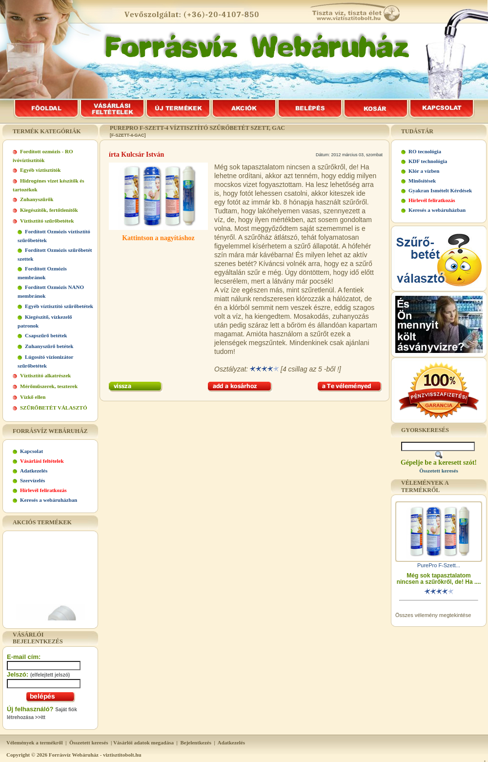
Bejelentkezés (195, 742)
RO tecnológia (424, 151)
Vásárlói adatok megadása (143, 742)
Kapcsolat (31, 451)
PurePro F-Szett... (438, 565)
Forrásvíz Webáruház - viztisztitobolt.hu (95, 755)
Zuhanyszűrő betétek (49, 346)
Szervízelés (32, 480)
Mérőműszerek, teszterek (49, 386)
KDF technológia (427, 161)
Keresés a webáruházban (48, 500)
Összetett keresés (88, 742)
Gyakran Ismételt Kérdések (440, 190)
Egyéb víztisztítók (40, 170)
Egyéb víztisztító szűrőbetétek (59, 306)
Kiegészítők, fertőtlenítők (49, 210)
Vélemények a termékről (34, 742)
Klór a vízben (423, 171)
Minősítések (422, 181)
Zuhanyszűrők (36, 199)
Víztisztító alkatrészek (45, 375)
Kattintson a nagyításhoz (158, 238)
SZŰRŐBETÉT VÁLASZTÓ (53, 408)
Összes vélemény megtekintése (433, 615)
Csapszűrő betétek (46, 335)
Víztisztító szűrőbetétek (47, 221)
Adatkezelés (33, 471)
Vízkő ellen (32, 397)
